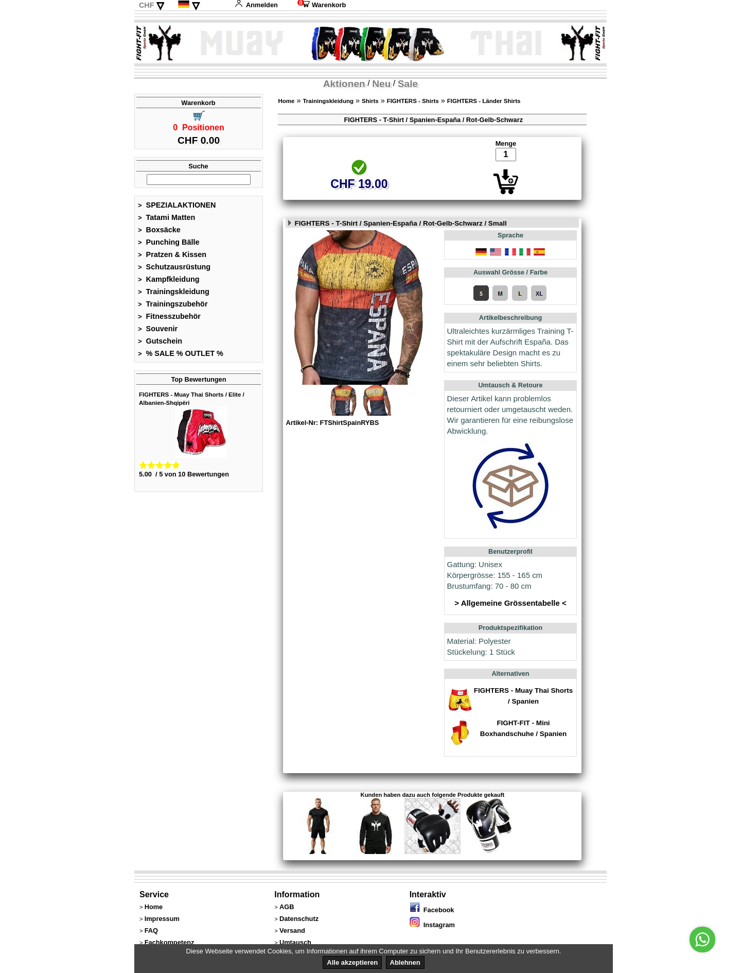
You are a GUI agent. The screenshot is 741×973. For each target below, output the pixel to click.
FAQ (151, 930)
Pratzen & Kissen (172, 254)
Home (286, 101)
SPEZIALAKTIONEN (177, 205)
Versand (292, 930)
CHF (146, 5)
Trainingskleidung (173, 291)
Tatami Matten (166, 217)
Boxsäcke (159, 230)
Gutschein (160, 341)
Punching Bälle (169, 242)
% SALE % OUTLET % (180, 353)
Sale (408, 83)
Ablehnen (405, 962)
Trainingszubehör (173, 304)
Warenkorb (321, 5)
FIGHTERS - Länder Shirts (484, 101)
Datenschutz (299, 919)
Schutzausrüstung (174, 267)
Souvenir (158, 329)
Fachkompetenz (170, 942)
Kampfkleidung (169, 279)
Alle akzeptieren (352, 962)
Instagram (432, 925)
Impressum (162, 919)
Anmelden (256, 5)
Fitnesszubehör (169, 316)
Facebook (432, 910)
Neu (381, 83)
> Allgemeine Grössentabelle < (510, 603)
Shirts (370, 101)
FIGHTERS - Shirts (413, 101)
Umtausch (295, 942)
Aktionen (344, 83)
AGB (286, 907)
